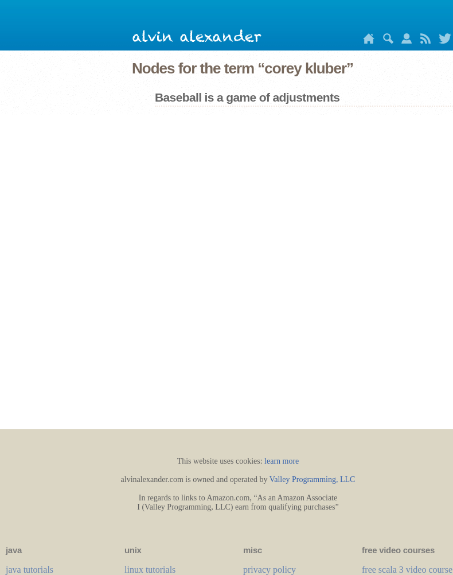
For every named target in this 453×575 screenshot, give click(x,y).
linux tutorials (149, 569)
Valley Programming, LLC (313, 479)
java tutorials (29, 569)
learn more (281, 461)
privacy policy (269, 569)
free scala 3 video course (407, 569)
